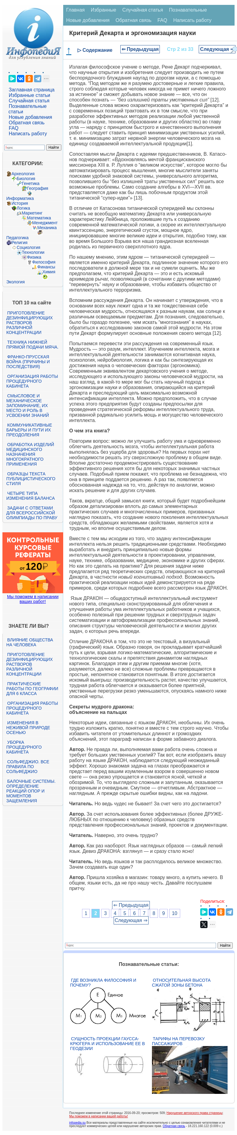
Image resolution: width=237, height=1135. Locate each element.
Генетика (31, 183)
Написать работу (28, 133)
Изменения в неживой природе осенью (28, 727)
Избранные (103, 9)
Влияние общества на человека (29, 642)
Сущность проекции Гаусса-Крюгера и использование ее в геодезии (107, 1043)
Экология (15, 281)
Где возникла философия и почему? (103, 983)
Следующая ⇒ (217, 49)
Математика (39, 217)
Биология (26, 178)
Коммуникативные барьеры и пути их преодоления (29, 430)
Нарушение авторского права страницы (194, 1113)
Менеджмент (45, 222)
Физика (34, 257)
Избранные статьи (29, 95)
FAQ (14, 128)
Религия (20, 242)
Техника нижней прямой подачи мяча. (32, 344)
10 (174, 913)
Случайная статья (29, 100)
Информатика (20, 198)
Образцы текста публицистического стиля (30, 478)
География (37, 188)
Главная (75, 9)
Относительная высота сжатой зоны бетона (181, 983)
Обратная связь (27, 122)
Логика (23, 208)
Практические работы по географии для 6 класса (32, 688)
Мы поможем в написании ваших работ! (32, 599)
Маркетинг (32, 213)
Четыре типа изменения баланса (30, 496)
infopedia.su (77, 1122)
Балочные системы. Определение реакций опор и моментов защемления (31, 791)
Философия (43, 262)
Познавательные (188, 9)
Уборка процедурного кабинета (24, 747)
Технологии (33, 252)
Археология (23, 173)
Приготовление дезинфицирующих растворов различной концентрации (29, 322)
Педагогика (17, 237)
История (20, 203)
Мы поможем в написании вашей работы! (98, 1116)
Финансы (46, 266)
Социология (28, 247)
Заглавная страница (32, 89)
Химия (49, 271)
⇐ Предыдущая (140, 49)
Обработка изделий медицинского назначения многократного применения (30, 454)
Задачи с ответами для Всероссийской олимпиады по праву (31, 512)
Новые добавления (30, 117)
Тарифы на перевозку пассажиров (178, 1041)
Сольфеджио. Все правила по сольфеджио (27, 766)
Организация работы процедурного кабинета (32, 381)
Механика (47, 227)
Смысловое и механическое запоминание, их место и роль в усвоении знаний (27, 405)
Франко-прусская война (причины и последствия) (28, 361)
